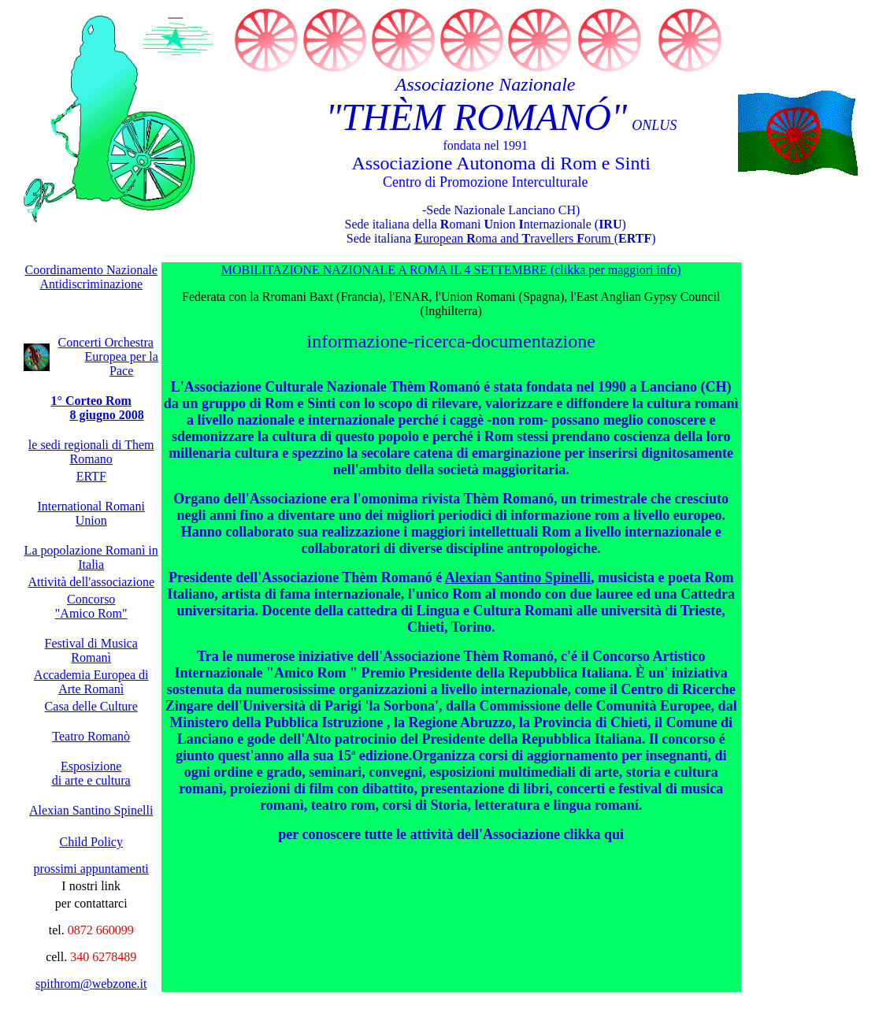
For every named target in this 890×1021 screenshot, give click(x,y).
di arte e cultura (91, 779)
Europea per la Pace (121, 363)
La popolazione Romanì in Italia (91, 556)
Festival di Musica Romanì (91, 649)
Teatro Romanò (91, 735)
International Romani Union (91, 512)
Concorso (91, 598)
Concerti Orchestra (106, 341)
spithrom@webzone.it (90, 982)
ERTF (91, 475)
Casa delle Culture (91, 705)
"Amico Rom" (91, 612)
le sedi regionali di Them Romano (91, 451)
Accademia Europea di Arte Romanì (91, 681)
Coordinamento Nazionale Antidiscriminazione (91, 276)
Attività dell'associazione (91, 581)
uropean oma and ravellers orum (514, 237)
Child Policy (90, 841)
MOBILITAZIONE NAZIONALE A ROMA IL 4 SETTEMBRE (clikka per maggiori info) (451, 269)
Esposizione (91, 765)
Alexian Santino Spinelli (518, 577)
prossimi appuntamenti (91, 867)
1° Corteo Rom (91, 400)
